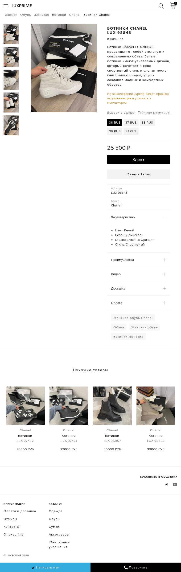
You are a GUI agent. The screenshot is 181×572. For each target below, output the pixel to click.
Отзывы (10, 519)
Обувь (118, 327)
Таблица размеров (154, 112)
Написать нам (45, 567)
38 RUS (147, 122)
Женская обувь (144, 327)
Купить (139, 159)
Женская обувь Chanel (133, 318)
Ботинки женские (128, 336)
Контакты (12, 526)
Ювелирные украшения (59, 544)
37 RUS (131, 122)
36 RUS (115, 122)
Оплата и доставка (20, 511)
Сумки (54, 526)
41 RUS (131, 131)
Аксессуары (59, 534)
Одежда (55, 511)
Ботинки (25, 435)
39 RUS (115, 131)
